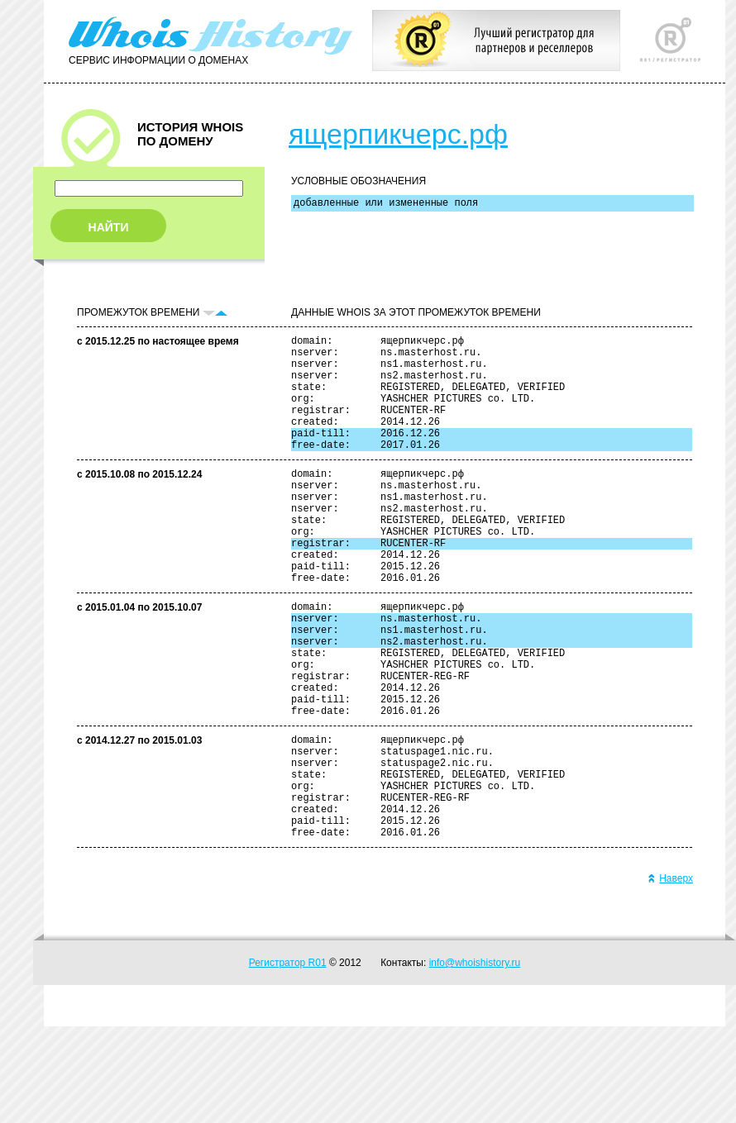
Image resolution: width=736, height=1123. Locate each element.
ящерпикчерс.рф (398, 134)
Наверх (670, 975)
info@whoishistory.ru (475, 1059)
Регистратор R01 (288, 1059)
